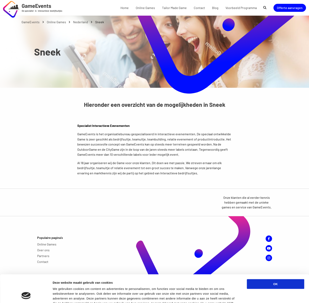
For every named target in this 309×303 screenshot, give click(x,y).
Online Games (145, 8)
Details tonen (216, 295)
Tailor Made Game (174, 8)
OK (275, 258)
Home (124, 8)
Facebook (269, 238)
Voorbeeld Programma (241, 8)
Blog (215, 8)
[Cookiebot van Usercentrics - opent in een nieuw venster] (26, 295)
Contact (199, 8)
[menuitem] (124, 8)
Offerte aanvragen (290, 8)
